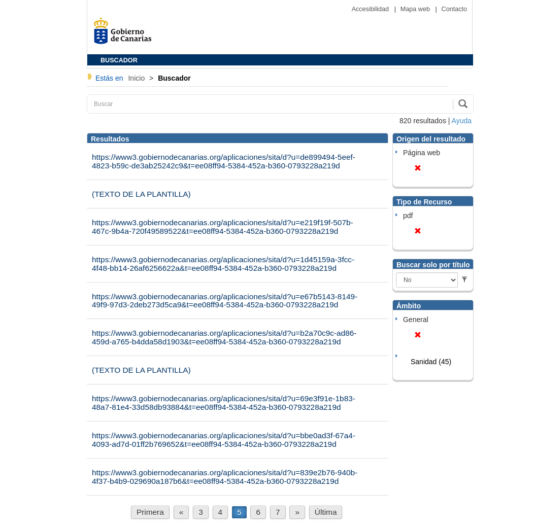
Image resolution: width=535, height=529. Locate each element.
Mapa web (416, 9)
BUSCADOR (119, 60)
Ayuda (462, 121)
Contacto (454, 9)
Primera (150, 512)
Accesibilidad (371, 9)
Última (326, 512)
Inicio (137, 78)
